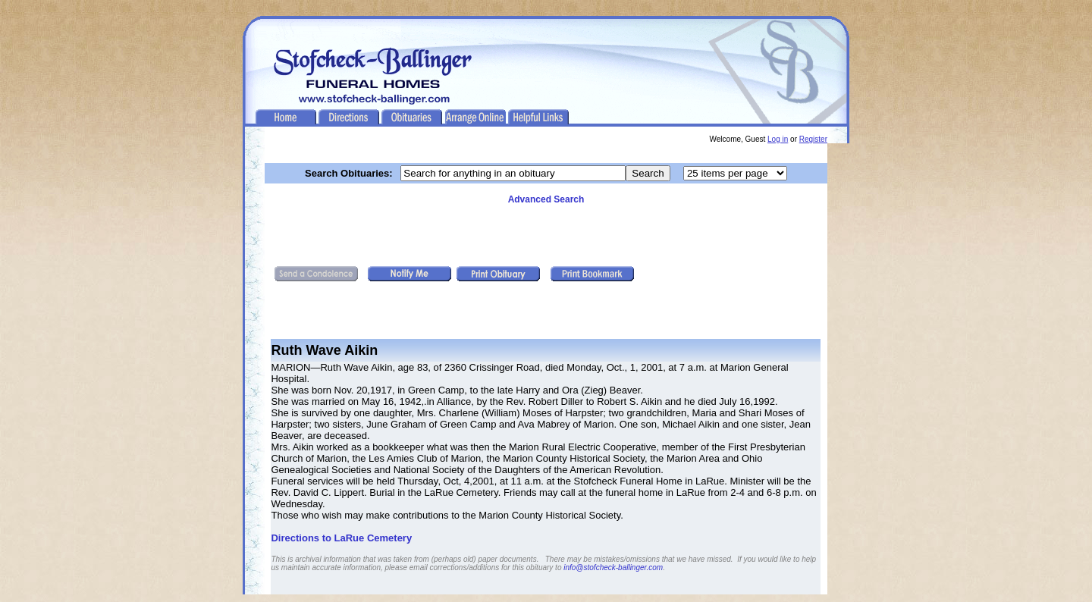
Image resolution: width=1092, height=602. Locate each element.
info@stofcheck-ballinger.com (613, 567)
